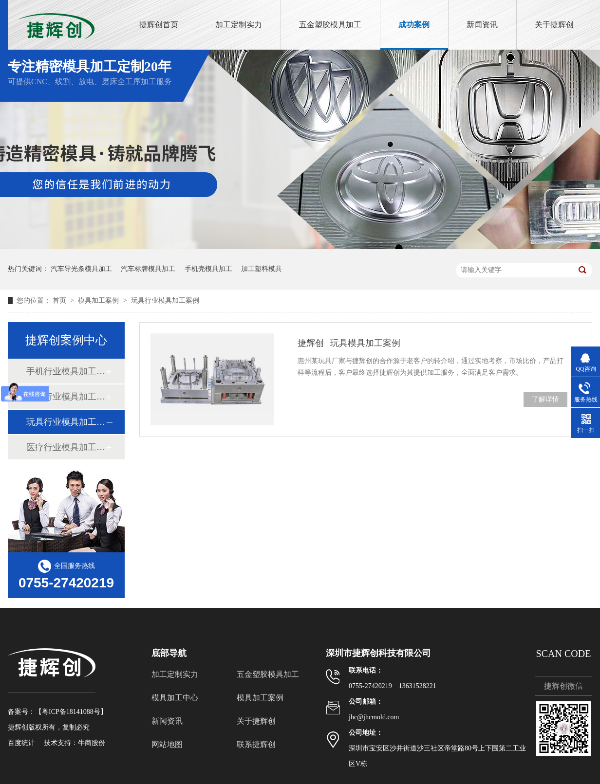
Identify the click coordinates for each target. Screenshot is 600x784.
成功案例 (414, 24)
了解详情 (545, 399)
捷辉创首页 (158, 24)
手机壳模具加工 (208, 269)
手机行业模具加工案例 (65, 371)
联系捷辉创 (256, 744)
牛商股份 (91, 743)
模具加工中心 (174, 697)
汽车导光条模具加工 (81, 269)
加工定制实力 (238, 24)
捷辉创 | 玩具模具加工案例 (349, 343)
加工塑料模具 (261, 269)
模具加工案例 (99, 300)
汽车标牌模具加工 (148, 269)
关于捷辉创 (554, 24)
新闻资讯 (482, 24)
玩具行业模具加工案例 (165, 300)
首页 (60, 300)
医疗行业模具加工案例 (65, 447)
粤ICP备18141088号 (71, 711)
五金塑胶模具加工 (330, 24)
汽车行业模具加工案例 (65, 396)
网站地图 (167, 744)
